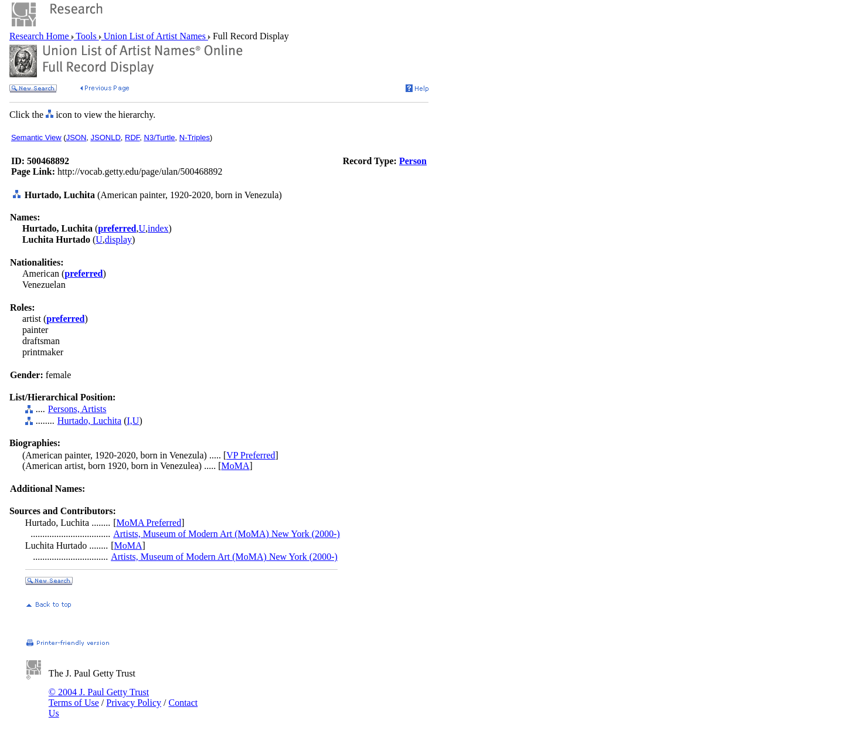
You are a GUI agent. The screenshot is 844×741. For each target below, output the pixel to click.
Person (413, 161)
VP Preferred (250, 455)
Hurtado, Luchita (89, 421)
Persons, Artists (77, 409)
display (118, 239)
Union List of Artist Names (154, 36)
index (158, 228)
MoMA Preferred (148, 523)
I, (129, 421)
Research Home (40, 36)
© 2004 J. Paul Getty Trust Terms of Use (99, 697)
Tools (86, 36)
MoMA (236, 466)
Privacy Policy (133, 703)
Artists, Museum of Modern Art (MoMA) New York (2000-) (226, 534)
